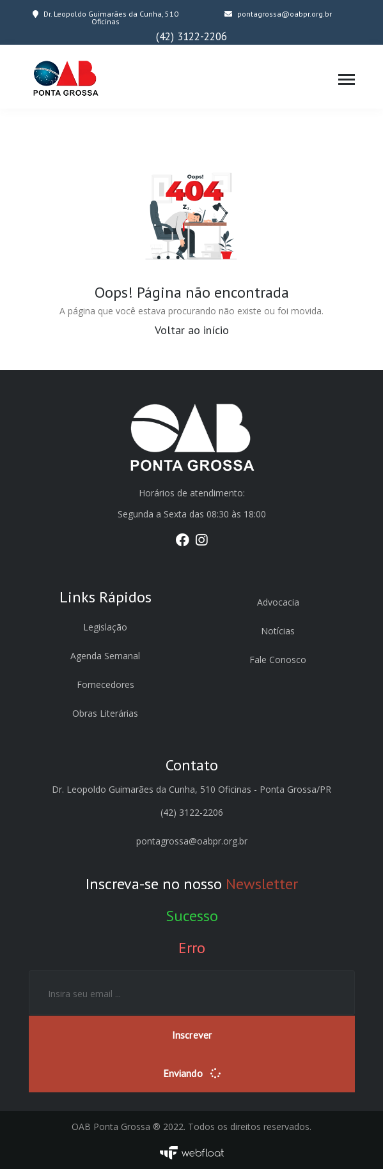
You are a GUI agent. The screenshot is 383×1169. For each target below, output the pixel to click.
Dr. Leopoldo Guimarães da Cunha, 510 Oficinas (105, 17)
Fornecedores (105, 684)
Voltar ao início (192, 329)
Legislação (105, 627)
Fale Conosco (277, 659)
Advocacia (278, 602)
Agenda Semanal (105, 656)
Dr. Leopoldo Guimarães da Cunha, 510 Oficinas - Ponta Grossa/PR (191, 789)
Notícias (278, 631)
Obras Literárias (105, 713)
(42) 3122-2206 (191, 36)
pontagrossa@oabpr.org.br (278, 14)
